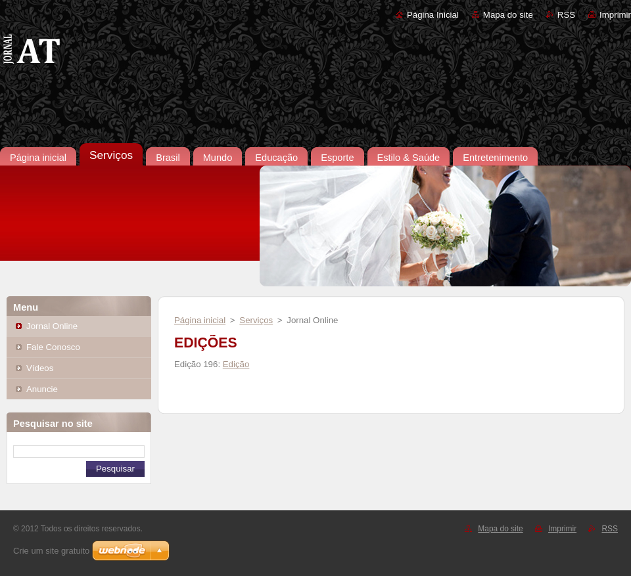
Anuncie (42, 389)
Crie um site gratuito (51, 551)
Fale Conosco (53, 347)
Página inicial (199, 320)
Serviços (256, 320)
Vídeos (39, 368)
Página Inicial (433, 15)
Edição (236, 364)
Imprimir (615, 15)
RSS (566, 15)
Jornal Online (52, 326)
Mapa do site (508, 15)
